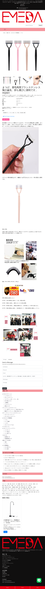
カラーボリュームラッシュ (10, 416)
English (23, 4)
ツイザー (6, 423)
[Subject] (22, 376)
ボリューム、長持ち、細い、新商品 (20, 488)
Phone (22, 587)
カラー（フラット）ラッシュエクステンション (11, 412)
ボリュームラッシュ (9, 397)
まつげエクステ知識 (8, 452)
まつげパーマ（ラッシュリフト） (9, 428)
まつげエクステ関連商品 (15, 32)
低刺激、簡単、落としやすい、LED (24, 483)
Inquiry (7, 587)
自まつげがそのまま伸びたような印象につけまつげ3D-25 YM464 (27, 490)
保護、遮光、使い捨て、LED (12, 483)
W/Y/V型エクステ (8, 400)
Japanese (23, 5)
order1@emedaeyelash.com (23, 7)
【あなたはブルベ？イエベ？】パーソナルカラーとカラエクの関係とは (17, 468)
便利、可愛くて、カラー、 (31, 488)
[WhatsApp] (22, 379)
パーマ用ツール (8, 433)
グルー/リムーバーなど (9, 424)
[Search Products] (31, 25)
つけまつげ (4, 435)
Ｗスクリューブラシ (8, 108)
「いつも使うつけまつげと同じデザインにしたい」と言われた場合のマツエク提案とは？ (20, 465)
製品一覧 (8, 32)
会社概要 (3, 572)
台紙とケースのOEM (6, 440)
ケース (6, 443)
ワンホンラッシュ (8, 404)
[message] (22, 383)
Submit (4, 388)
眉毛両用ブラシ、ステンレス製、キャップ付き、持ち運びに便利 (14, 112)
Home (4, 32)
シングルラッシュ (8, 395)
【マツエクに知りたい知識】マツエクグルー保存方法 (14, 455)
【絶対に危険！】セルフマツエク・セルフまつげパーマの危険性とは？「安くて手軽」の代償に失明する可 (23, 459)
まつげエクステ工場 (5, 575)
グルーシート (4, 483)
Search (40, 25)
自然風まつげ (7, 436)
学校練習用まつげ (8, 438)
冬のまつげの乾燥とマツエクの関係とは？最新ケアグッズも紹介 (16, 470)
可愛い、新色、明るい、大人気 (7, 488)
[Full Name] (22, 367)
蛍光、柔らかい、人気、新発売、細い (8, 490)
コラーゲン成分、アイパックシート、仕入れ (20, 493)
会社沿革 (3, 576)
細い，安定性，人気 (34, 483)
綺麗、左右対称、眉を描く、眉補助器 (8, 487)
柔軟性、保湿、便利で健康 (20, 487)
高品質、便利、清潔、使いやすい (34, 491)
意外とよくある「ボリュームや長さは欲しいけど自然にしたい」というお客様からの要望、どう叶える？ (22, 463)
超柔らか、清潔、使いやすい (7, 493)
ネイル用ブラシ (8, 447)
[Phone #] (22, 370)
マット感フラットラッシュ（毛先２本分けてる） (14, 409)
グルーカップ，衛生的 (27, 485)
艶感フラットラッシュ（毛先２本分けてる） (13, 411)
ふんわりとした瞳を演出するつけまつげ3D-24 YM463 (11, 495)
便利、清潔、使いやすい (6, 485)
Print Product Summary (8, 116)
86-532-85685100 (23, 8)
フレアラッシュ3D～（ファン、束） (12, 399)
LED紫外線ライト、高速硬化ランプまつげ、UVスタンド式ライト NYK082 (19, 107)
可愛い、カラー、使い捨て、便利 (17, 485)
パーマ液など (7, 431)
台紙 (5, 442)
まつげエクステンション (7, 394)
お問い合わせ (6, 119)
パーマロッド (7, 430)
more (5, 532)
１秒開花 (6, 402)
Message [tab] (4, 359)
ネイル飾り (7, 448)
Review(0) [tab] (10, 359)
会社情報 (4, 570)
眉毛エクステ (7, 406)
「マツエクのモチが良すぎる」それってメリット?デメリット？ (15, 461)
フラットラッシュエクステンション (9, 407)
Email (37, 587)
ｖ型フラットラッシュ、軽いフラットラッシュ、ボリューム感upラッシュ (15, 491)
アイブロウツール (5, 426)
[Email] (22, 373)
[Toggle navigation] (5, 29)
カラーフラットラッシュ (9, 414)
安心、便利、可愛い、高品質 (31, 487)
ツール (21, 32)
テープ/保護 (7, 421)
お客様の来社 (4, 573)
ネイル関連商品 (5, 445)
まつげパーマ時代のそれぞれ (10, 457)
